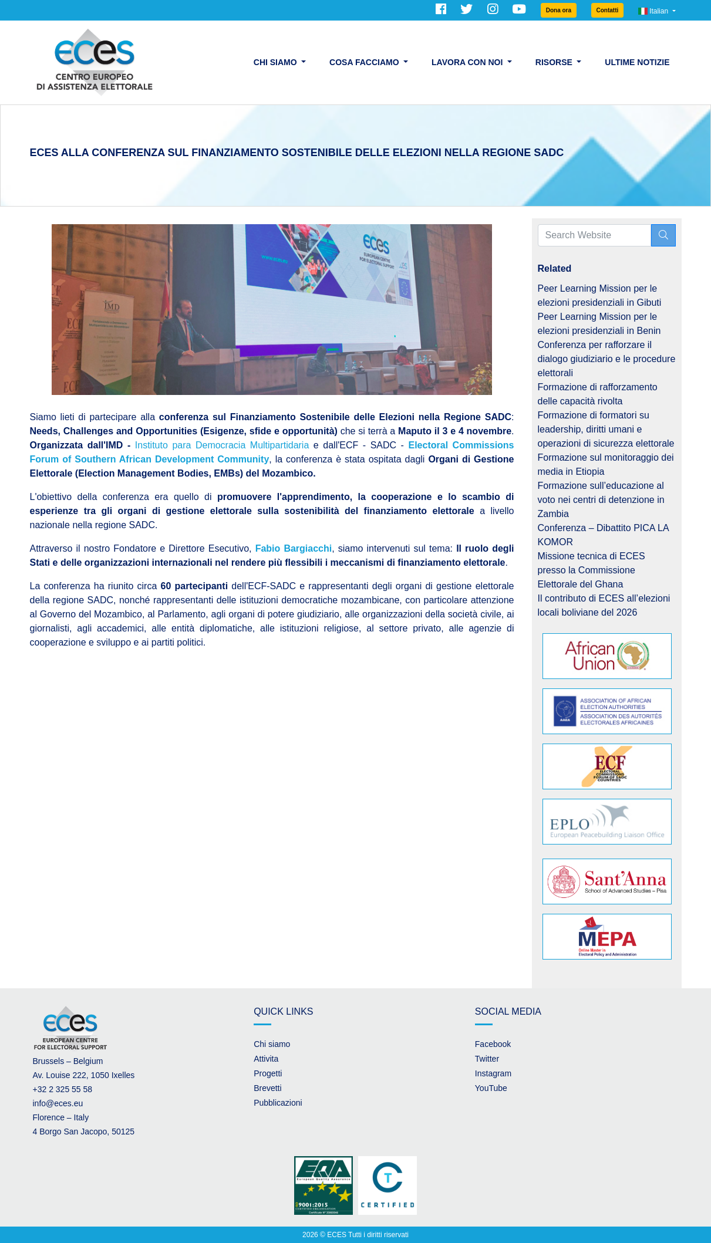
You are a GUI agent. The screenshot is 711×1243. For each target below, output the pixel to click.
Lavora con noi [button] (468, 62)
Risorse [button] (555, 62)
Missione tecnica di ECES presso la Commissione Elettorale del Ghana (591, 570)
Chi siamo (272, 1044)
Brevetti (267, 1088)
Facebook (493, 1044)
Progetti (268, 1073)
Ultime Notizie (637, 62)
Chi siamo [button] (276, 62)
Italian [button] (654, 11)
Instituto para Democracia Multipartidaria (222, 445)
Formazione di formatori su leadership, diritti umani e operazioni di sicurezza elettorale (606, 429)
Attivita (266, 1058)
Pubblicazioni (278, 1102)
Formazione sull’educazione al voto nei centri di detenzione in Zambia (601, 500)
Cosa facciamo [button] (365, 62)
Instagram (493, 1073)
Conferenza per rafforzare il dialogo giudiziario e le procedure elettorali (607, 359)
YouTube (491, 1088)
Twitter (487, 1058)
